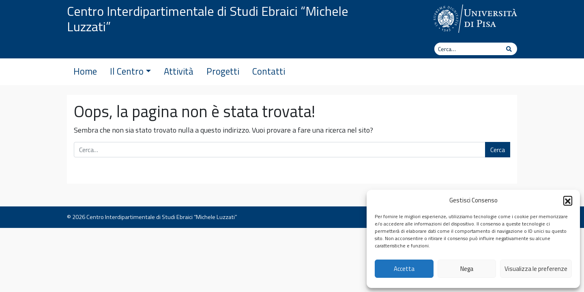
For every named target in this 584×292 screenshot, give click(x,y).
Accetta (404, 268)
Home (85, 71)
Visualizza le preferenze (536, 268)
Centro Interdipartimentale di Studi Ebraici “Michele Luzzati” (207, 18)
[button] (568, 200)
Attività (178, 71)
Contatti (268, 71)
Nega (466, 268)
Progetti (222, 71)
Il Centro (130, 71)
